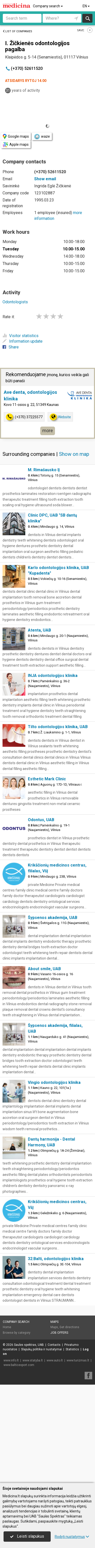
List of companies (17, 31)
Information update (23, 341)
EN (86, 6)
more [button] (47, 430)
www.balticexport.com (19, 1365)
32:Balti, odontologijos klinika (56, 1258)
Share (11, 347)
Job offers (59, 1332)
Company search (48, 6)
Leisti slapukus (27, 1536)
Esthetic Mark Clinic (47, 779)
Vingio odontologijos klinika (54, 1082)
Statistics (72, 1349)
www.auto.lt (55, 1360)
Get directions (69, 1327)
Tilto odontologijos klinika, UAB (58, 726)
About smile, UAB (44, 968)
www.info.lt (11, 1360)
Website (60, 416)
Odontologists (15, 302)
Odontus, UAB (41, 819)
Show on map (74, 454)
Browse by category (16, 1332)
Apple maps (16, 144)
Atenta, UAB (39, 630)
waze (42, 136)
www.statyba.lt (33, 1360)
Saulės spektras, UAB (29, 1345)
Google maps (16, 136)
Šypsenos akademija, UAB (52, 917)
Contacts (54, 1345)
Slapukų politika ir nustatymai (41, 1349)
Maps (54, 1322)
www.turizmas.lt (78, 1360)
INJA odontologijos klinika (53, 675)
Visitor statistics (21, 335)
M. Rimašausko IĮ (44, 469)
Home (7, 1327)
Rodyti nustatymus (72, 1537)
